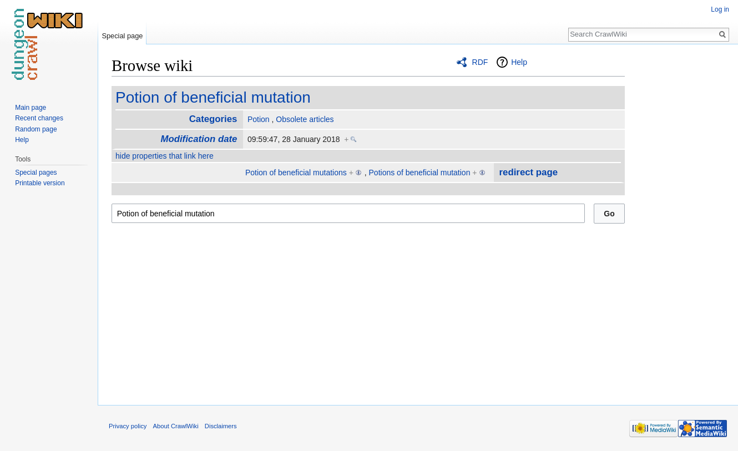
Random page (36, 129)
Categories (213, 119)
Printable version (39, 183)
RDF (480, 62)
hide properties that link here (164, 155)
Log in (720, 9)
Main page (30, 108)
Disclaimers (221, 426)
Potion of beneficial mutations (296, 172)
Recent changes (39, 118)
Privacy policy (127, 426)
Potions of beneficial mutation (420, 172)
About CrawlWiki (176, 426)
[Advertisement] (680, 221)
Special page (122, 36)
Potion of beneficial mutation (213, 97)
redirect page (528, 172)
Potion (258, 119)
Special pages (36, 172)
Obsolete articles (304, 119)
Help (519, 62)
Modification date (198, 139)
